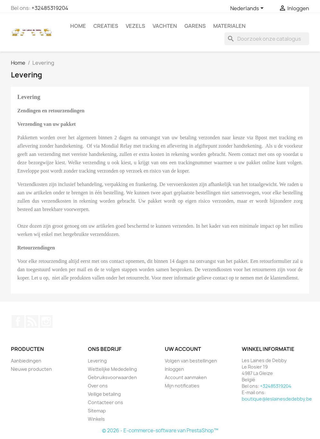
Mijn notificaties (182, 386)
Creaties (105, 25)
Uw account (183, 349)
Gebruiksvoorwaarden (112, 377)
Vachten (165, 25)
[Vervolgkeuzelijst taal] (248, 8)
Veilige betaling (104, 394)
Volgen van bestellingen (191, 361)
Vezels (135, 25)
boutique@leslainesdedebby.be (277, 399)
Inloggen (174, 369)
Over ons (98, 386)
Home (78, 25)
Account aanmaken (186, 377)
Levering (97, 361)
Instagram (46, 321)
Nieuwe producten (31, 369)
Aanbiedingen (26, 361)
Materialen (229, 25)
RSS (32, 321)
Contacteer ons (105, 402)
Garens (195, 25)
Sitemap (97, 411)
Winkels (96, 419)
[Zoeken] (266, 38)
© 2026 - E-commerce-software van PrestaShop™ (160, 430)
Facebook (18, 321)
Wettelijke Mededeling (112, 369)
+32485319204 (49, 8)
